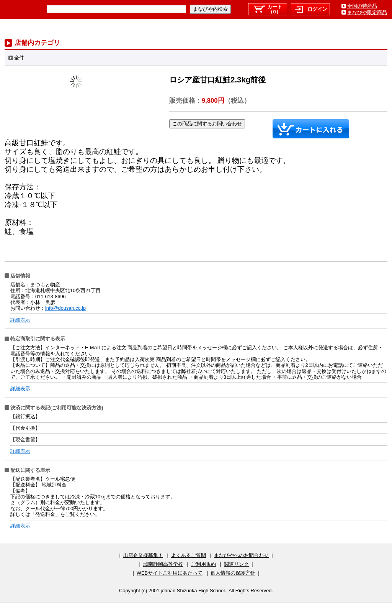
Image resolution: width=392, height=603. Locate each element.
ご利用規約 (203, 564)
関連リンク (236, 564)
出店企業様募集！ (143, 555)
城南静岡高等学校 (163, 564)
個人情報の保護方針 (233, 573)
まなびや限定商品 (367, 12)
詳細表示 (20, 320)
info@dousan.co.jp (65, 308)
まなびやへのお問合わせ (241, 555)
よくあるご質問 (188, 555)
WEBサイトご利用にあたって (170, 573)
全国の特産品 (362, 6)
